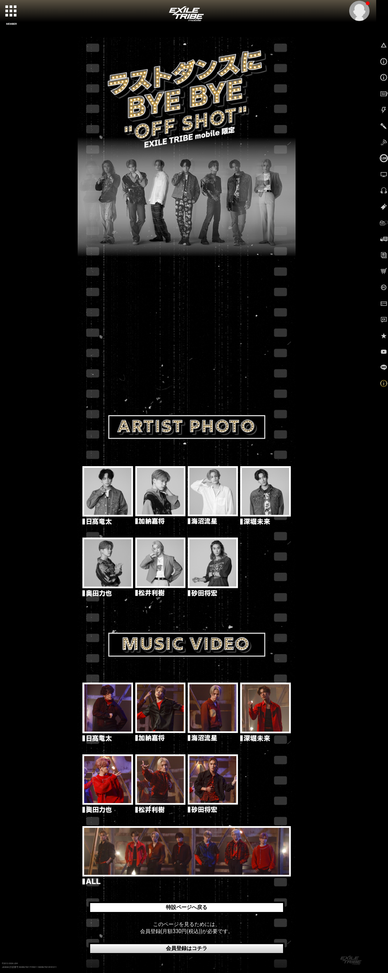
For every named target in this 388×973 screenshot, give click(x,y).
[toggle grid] (11, 11)
